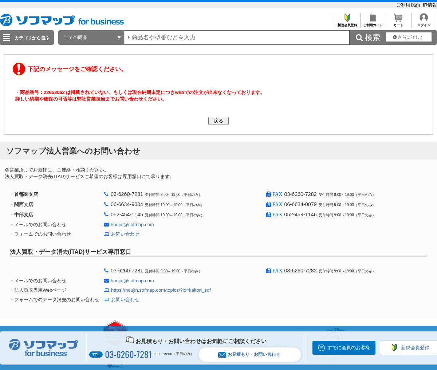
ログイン (424, 23)
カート (398, 23)
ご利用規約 (408, 5)
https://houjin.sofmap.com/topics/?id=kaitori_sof (161, 290)
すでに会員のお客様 (348, 347)
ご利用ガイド (373, 23)
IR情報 (430, 5)
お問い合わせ (125, 234)
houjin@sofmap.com (132, 224)
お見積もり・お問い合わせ (249, 354)
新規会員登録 (347, 23)
